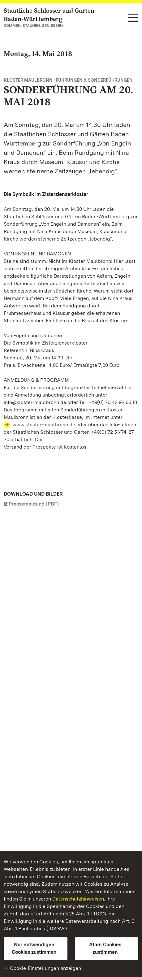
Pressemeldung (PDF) (34, 504)
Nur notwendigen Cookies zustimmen (34, 948)
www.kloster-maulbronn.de (43, 425)
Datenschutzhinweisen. (78, 899)
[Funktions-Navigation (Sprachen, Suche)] (133, 18)
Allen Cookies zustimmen (105, 948)
